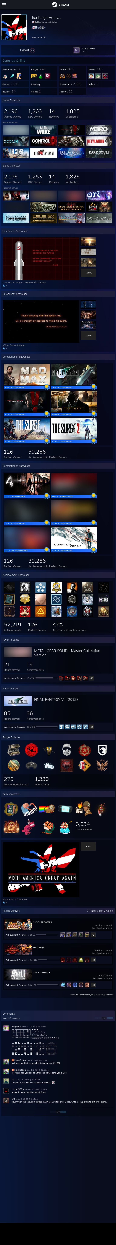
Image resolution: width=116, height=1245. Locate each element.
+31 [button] (91, 727)
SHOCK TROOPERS (42, 922)
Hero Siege (38, 947)
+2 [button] (93, 935)
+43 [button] (93, 960)
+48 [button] (93, 985)
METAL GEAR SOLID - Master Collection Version (67, 652)
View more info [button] (39, 37)
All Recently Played (84, 994)
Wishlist (99, 994)
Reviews (109, 994)
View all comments (11, 1018)
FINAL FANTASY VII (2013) (56, 699)
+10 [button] (91, 678)
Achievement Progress (14, 678)
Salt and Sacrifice (41, 972)
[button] (27, 50)
